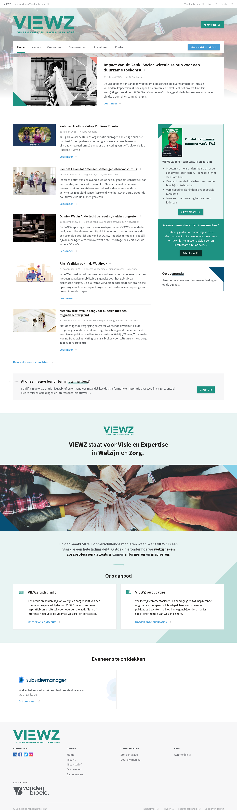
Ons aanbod (54, 47)
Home (21, 47)
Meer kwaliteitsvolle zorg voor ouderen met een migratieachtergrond (93, 313)
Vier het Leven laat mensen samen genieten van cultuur (98, 169)
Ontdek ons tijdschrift (42, 622)
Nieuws (36, 47)
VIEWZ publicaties (150, 592)
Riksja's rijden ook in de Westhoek (83, 263)
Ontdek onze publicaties (151, 622)
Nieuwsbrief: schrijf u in (203, 47)
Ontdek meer (27, 701)
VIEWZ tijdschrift (42, 592)
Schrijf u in (189, 253)
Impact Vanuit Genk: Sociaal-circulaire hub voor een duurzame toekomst (152, 67)
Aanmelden (210, 24)
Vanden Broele (37, 4)
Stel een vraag (129, 754)
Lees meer (110, 103)
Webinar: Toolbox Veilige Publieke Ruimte (89, 126)
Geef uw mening (130, 759)
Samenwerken (78, 47)
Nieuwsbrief (74, 764)
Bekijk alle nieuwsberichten (31, 362)
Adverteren (101, 47)
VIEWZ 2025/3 (188, 212)
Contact (225, 4)
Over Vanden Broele (190, 4)
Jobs (210, 4)
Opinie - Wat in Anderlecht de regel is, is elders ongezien (99, 216)
